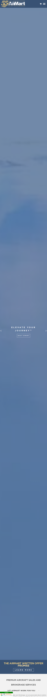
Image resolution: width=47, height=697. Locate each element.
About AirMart (23, 335)
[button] (1, 331)
